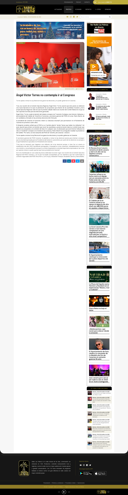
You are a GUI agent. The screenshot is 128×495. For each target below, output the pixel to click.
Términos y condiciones (58, 483)
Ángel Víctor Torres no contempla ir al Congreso (45, 95)
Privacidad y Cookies (70, 483)
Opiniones (108, 9)
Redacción (79, 89)
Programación (68, 2)
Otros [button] (98, 9)
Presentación (47, 483)
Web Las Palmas (80, 487)
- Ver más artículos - (99, 124)
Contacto (87, 2)
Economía (78, 9)
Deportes (88, 9)
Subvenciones (81, 483)
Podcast (78, 2)
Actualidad (58, 9)
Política (68, 9)
